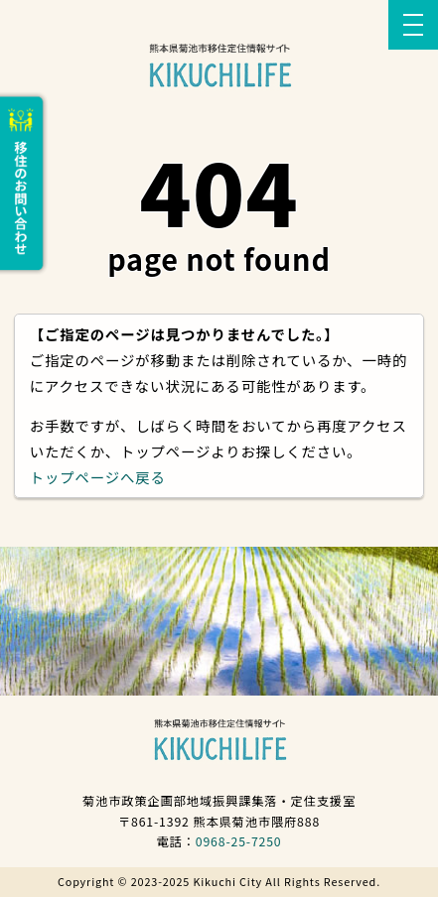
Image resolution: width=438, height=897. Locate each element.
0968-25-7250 (239, 841)
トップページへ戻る (98, 476)
